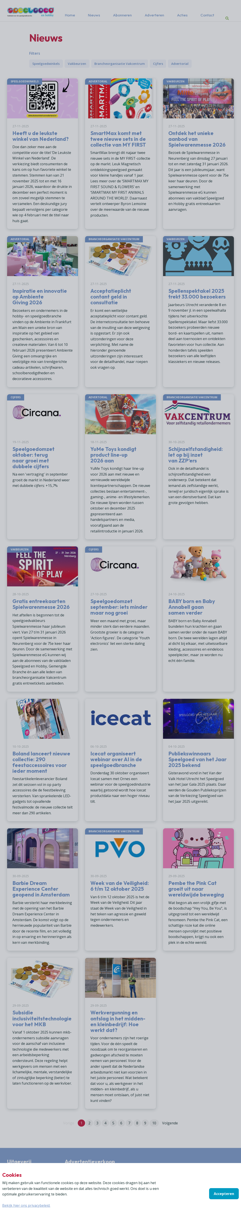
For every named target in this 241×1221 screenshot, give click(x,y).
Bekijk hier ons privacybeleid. (26, 1205)
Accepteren (224, 1193)
